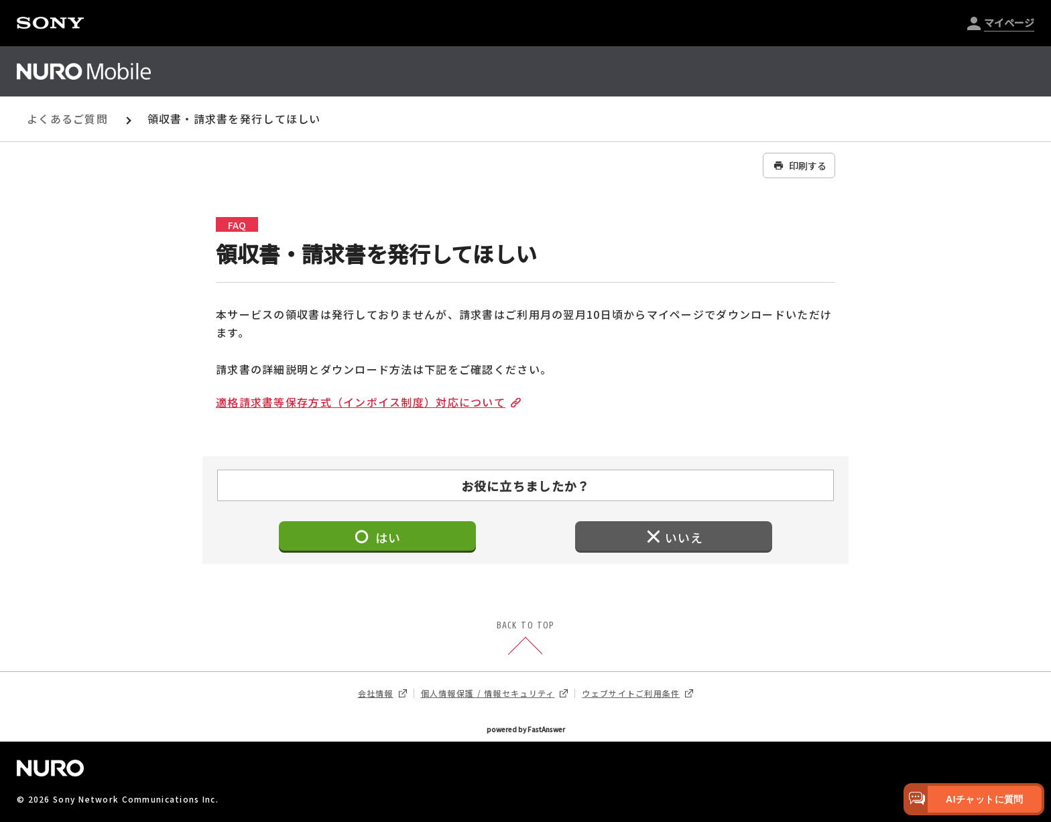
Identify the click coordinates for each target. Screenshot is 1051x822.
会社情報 (382, 693)
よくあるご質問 (67, 119)
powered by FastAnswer (526, 729)
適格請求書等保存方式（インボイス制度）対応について (365, 402)
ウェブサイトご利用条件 (637, 693)
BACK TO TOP (525, 639)
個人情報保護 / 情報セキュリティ (494, 693)
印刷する (798, 165)
